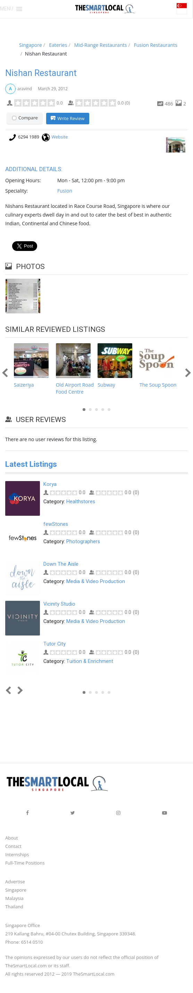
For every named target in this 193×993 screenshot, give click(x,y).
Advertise (15, 882)
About (11, 838)
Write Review (67, 118)
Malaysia (14, 898)
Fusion (64, 191)
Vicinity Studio (59, 604)
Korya (50, 484)
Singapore (15, 890)
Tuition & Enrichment (89, 661)
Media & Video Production (95, 582)
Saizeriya (24, 384)
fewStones (55, 524)
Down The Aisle (60, 564)
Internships (17, 855)
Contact (13, 846)
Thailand (14, 907)
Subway (106, 384)
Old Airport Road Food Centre (75, 388)
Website (59, 137)
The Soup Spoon (158, 384)
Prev (6, 372)
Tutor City (54, 644)
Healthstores (80, 502)
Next (186, 372)
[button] (6, 9)
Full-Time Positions (25, 863)
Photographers (83, 542)
